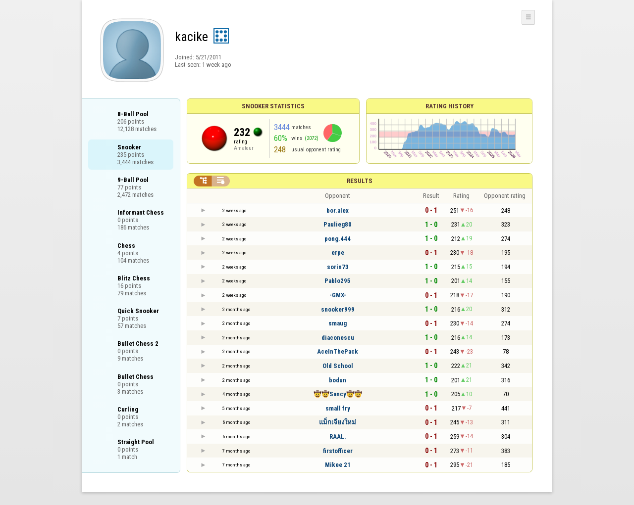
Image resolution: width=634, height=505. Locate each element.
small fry (337, 408)
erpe (337, 252)
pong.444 (337, 238)
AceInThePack (337, 351)
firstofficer (338, 451)
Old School (337, 365)
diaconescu (337, 337)
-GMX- (337, 295)
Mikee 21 (338, 464)
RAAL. (337, 436)
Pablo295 (337, 280)
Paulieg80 (337, 224)
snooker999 (338, 309)
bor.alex (337, 210)
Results (359, 180)
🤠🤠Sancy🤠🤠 (338, 394)
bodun (337, 380)
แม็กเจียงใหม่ (337, 422)
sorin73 (338, 267)
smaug (337, 323)
